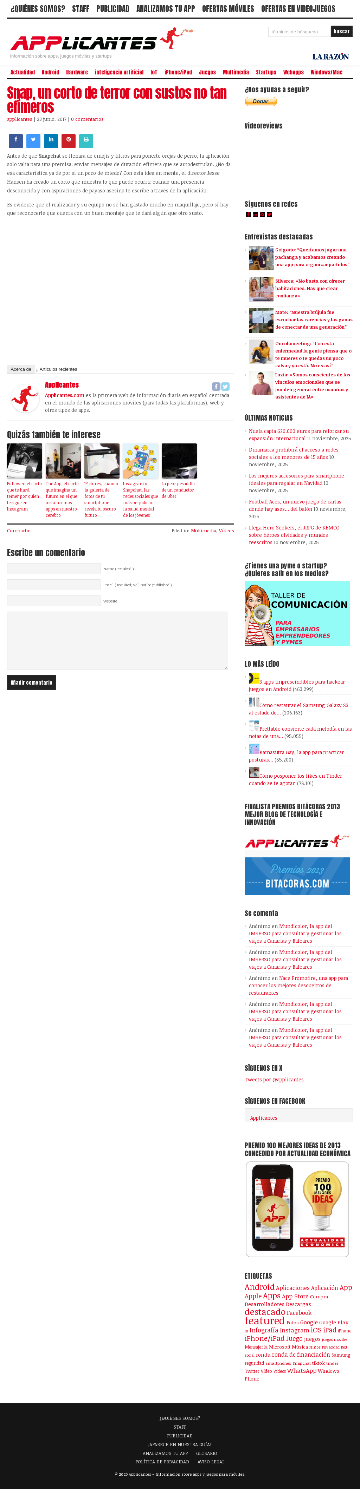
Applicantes (263, 1117)
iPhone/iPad (178, 72)
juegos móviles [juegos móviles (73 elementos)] (335, 1339)
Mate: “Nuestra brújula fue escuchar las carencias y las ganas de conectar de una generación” (314, 319)
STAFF (80, 8)
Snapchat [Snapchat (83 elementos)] (301, 1363)
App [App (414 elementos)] (346, 1287)
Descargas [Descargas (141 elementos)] (298, 1304)
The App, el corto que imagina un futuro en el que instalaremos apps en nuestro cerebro (62, 499)
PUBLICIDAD (112, 8)
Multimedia (236, 72)
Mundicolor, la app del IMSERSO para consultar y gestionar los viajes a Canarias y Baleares (295, 933)
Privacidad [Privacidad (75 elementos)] (331, 1347)
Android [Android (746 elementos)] (260, 1286)
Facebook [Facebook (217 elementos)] (299, 1313)
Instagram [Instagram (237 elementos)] (294, 1330)
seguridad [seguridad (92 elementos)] (254, 1363)
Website (110, 601)
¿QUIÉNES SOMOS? (38, 8)
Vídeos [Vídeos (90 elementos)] (280, 1371)
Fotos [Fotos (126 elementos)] (293, 1322)
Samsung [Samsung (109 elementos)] (341, 1355)
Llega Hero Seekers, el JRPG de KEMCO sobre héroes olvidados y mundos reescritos (294, 535)
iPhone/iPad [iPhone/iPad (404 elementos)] (265, 1338)
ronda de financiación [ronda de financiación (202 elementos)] (301, 1354)
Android (50, 72)
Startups (266, 72)
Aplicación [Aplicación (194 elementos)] (324, 1288)
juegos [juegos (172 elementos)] (312, 1338)
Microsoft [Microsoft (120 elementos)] (279, 1347)
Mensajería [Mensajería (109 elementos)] (256, 1347)
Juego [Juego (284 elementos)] (294, 1338)
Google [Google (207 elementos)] (309, 1322)
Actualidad (23, 72)
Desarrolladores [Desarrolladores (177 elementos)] (264, 1303)
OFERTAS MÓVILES (228, 8)
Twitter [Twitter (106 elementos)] (252, 1371)
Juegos (207, 72)
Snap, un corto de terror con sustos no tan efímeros (116, 99)
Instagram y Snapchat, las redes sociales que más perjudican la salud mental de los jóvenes (140, 499)
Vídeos (226, 530)
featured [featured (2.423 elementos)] (265, 1320)
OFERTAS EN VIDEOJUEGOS (298, 8)
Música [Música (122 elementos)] (300, 1346)
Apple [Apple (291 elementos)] (253, 1295)
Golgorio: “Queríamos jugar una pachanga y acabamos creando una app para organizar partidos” (312, 257)
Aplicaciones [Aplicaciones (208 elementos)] (293, 1288)
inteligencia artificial (119, 72)
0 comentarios (87, 119)
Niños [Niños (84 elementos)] (315, 1347)
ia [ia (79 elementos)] (246, 1330)
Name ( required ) (118, 568)
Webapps (293, 72)
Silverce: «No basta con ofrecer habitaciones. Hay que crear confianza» (310, 288)
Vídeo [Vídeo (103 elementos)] (266, 1371)
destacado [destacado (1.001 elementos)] (265, 1311)
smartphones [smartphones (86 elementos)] (278, 1363)
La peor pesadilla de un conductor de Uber (178, 490)
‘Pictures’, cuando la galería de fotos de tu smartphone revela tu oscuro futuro (101, 499)
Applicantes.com (64, 395)
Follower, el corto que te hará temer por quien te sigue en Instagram (24, 496)
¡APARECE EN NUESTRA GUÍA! (179, 1444)
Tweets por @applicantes (274, 1079)
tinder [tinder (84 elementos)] (332, 1363)
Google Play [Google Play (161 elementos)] (333, 1322)
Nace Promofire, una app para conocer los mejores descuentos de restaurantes (298, 985)
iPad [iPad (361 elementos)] (329, 1330)
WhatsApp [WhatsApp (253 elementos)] (301, 1370)
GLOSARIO (206, 1453)
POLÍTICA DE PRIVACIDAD (162, 1461)
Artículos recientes (58, 369)
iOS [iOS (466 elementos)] (316, 1330)
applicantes (19, 119)
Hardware (77, 72)
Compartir (18, 530)
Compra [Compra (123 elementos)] (319, 1296)
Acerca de (21, 369)
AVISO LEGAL (211, 1461)
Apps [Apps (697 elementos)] (272, 1295)
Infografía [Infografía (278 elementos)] (264, 1330)
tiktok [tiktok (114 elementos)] (318, 1363)
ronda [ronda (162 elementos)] (263, 1354)
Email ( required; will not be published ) (137, 584)
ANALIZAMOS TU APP (165, 8)
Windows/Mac (326, 72)
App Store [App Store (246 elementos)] (295, 1296)
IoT (154, 72)
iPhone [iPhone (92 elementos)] (344, 1330)
